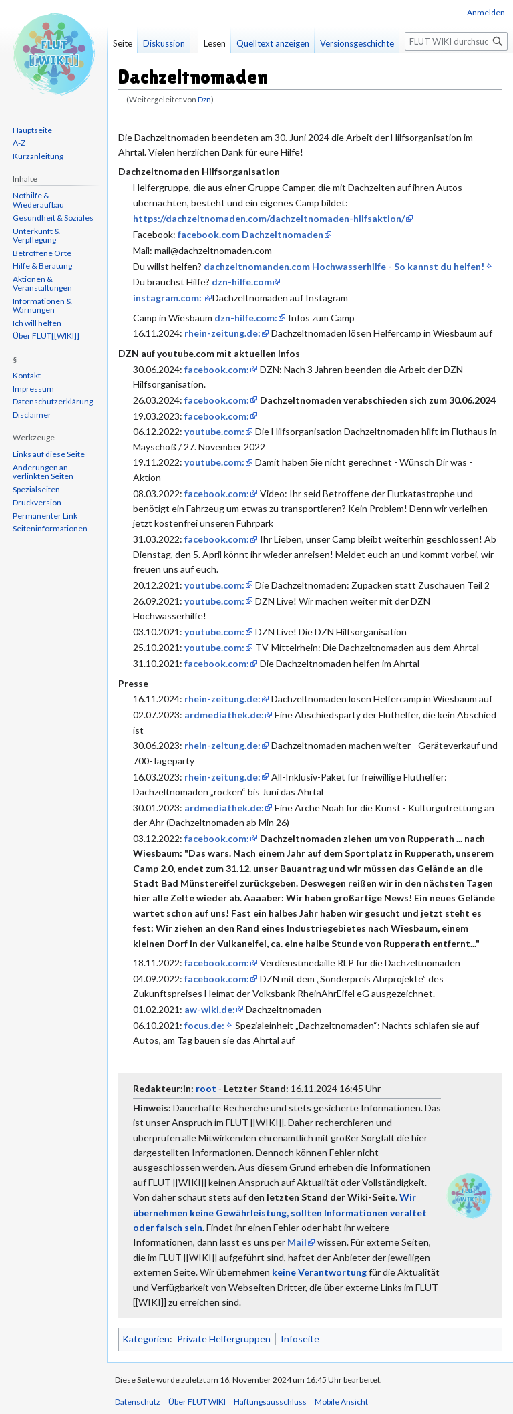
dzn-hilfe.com (242, 281)
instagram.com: (168, 297)
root (206, 1088)
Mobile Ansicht (341, 1402)
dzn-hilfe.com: (245, 317)
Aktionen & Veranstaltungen (42, 283)
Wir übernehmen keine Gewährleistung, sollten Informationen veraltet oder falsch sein (280, 1212)
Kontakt (27, 375)
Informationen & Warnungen (42, 305)
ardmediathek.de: (224, 714)
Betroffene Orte (42, 253)
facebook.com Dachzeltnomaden (250, 234)
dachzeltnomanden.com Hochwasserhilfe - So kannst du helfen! (344, 266)
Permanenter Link (45, 516)
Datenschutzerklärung (53, 401)
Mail (297, 1242)
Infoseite (300, 1339)
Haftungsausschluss (270, 1402)
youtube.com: (214, 431)
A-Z (19, 143)
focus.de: (204, 1025)
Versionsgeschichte (357, 43)
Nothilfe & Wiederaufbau (38, 200)
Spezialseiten (36, 489)
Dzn (204, 99)
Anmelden (486, 12)
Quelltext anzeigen (272, 43)
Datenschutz (137, 1402)
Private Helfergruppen (224, 1339)
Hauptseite (32, 130)
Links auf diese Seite (49, 454)
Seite (122, 43)
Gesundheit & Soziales (53, 218)
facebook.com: (216, 369)
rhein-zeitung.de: (222, 333)
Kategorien (146, 1339)
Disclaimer (32, 415)
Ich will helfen (37, 323)
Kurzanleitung (38, 156)
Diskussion (164, 43)
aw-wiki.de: (209, 1009)
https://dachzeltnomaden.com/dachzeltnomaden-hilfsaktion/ (269, 218)
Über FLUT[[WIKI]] (46, 336)
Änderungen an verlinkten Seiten (43, 472)
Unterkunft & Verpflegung (36, 235)
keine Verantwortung (319, 1272)
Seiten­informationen (50, 528)
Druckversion (37, 502)
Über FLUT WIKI (197, 1402)
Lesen (215, 43)
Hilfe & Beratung (42, 266)
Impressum (33, 389)
